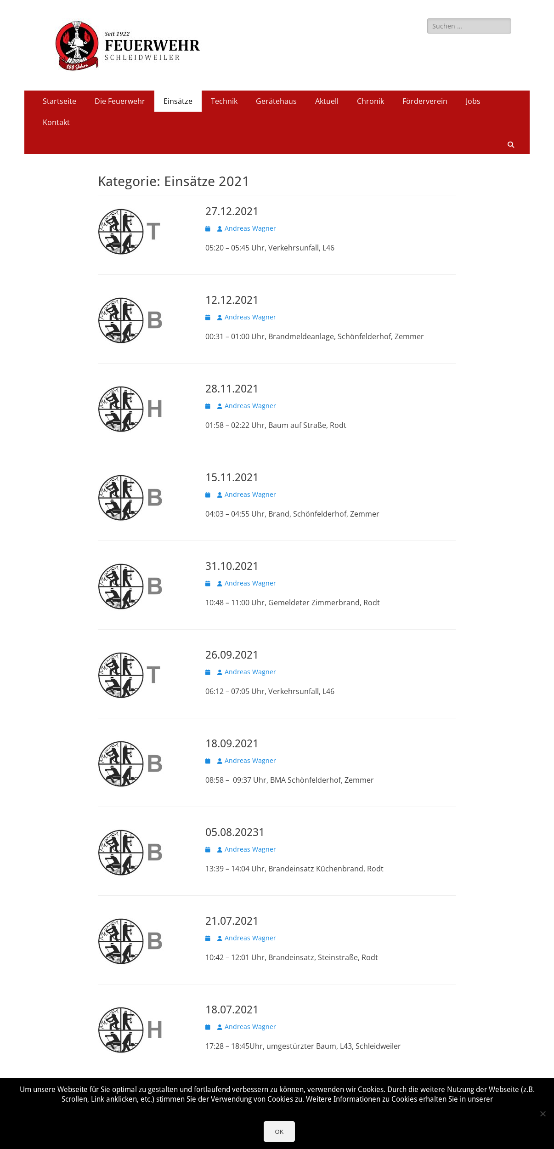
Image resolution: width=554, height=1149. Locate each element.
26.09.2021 (232, 654)
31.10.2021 (232, 566)
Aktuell (327, 101)
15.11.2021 (232, 477)
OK (279, 1131)
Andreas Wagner (250, 228)
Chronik (370, 101)
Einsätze (178, 101)
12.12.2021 (232, 300)
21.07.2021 (232, 921)
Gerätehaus (276, 101)
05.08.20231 (235, 832)
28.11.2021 (232, 388)
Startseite (59, 101)
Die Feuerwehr (120, 101)
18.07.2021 (232, 1009)
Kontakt (56, 122)
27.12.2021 (232, 211)
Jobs (473, 101)
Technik (224, 101)
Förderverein (424, 101)
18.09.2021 (232, 743)
